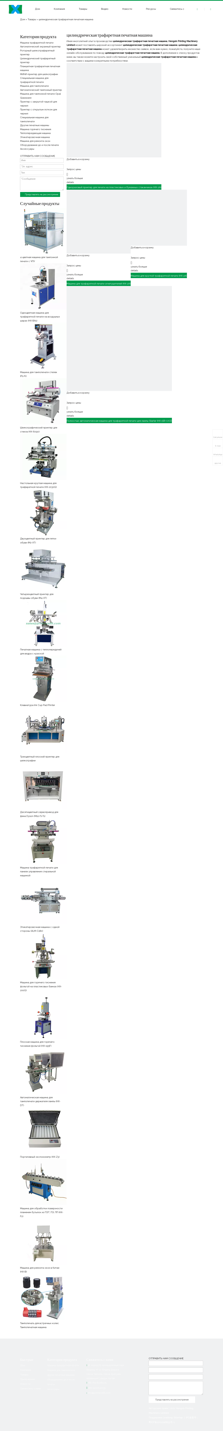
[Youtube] (41, 1410)
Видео (104, 9)
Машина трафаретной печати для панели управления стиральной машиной (39, 871)
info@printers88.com (99, 1392)
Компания (59, 9)
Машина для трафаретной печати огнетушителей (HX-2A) (99, 283)
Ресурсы (151, 9)
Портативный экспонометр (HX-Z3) (40, 1157)
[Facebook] (22, 1410)
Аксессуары (53, 1389)
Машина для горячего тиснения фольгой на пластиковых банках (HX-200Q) (41, 986)
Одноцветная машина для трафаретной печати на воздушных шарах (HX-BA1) (40, 316)
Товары (83, 9)
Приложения (27, 1379)
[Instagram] (48, 1410)
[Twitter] (35, 1410)
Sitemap (178, 1417)
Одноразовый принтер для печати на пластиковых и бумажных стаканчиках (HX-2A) (114, 187)
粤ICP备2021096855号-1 (162, 1422)
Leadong (168, 1417)
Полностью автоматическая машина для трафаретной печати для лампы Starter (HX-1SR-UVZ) (119, 420)
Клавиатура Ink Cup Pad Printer (37, 705)
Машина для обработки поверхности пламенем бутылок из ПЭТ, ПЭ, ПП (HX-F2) (41, 1212)
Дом (37, 9)
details (70, 182)
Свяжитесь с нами (180, 9)
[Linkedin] (28, 1410)
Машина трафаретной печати (63, 1365)
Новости (127, 9)
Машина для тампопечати (61, 1370)
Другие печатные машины (60, 1374)
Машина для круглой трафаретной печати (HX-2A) (159, 275)
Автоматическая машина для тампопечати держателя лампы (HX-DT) (40, 1101)
